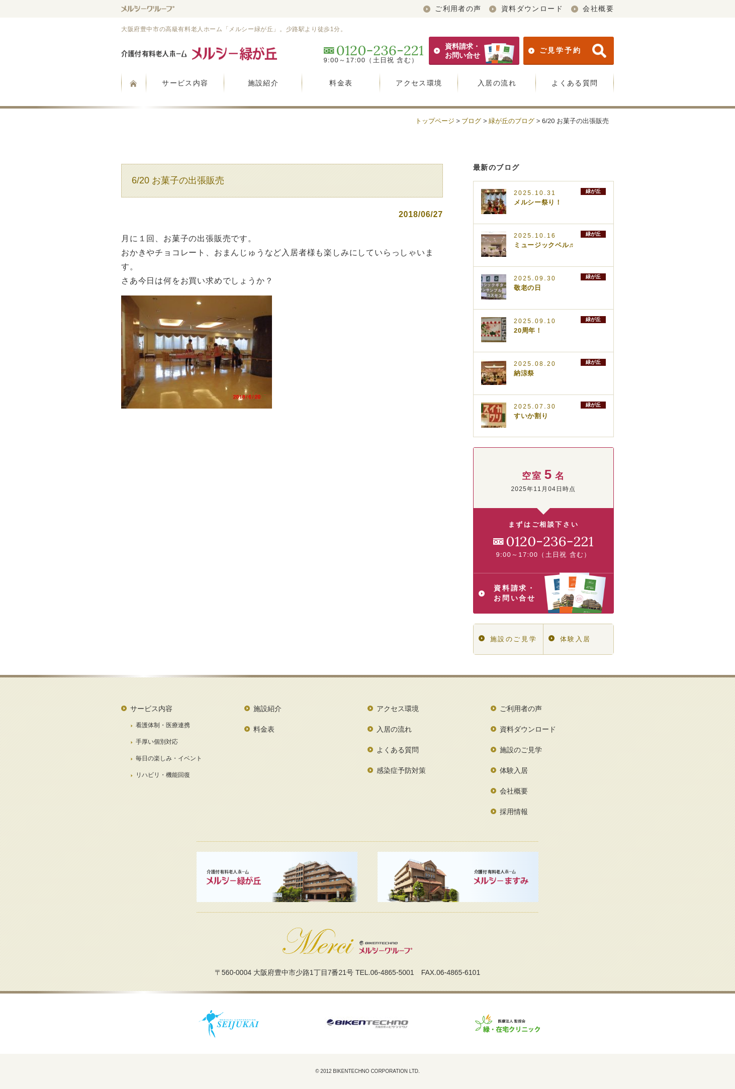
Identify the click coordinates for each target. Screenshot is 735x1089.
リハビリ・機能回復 (163, 774)
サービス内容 (185, 83)
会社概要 (592, 9)
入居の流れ (497, 83)
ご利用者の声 (452, 9)
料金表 (340, 83)
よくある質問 (575, 83)
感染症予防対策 (401, 770)
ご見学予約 (567, 51)
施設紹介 (263, 83)
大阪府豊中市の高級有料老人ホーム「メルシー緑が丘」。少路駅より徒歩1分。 (233, 29)
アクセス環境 (419, 83)
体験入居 (569, 639)
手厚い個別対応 (157, 741)
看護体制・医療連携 (163, 725)
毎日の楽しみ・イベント (169, 758)
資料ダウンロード (526, 9)
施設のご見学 (508, 639)
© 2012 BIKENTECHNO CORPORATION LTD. (367, 1071)
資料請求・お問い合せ (474, 50)
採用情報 (514, 812)
